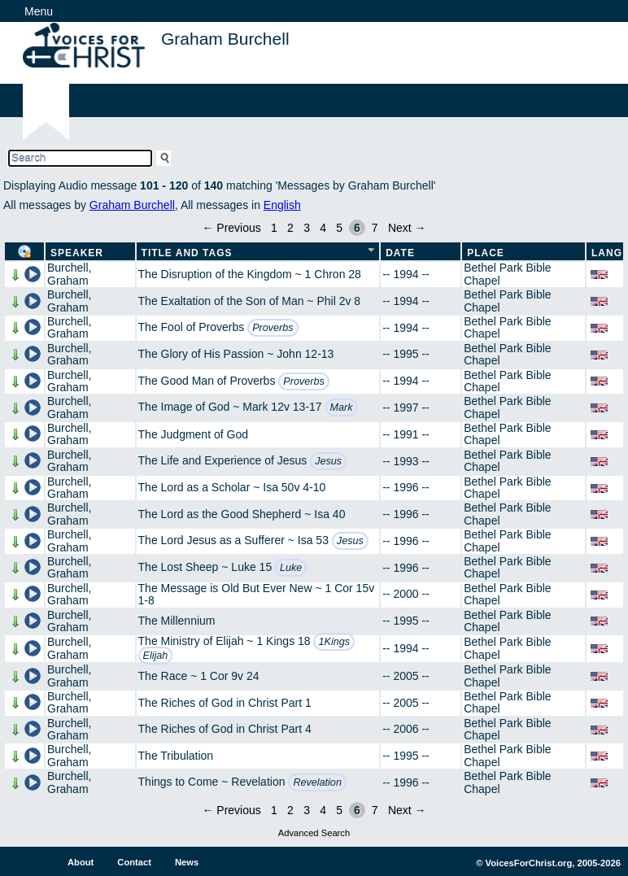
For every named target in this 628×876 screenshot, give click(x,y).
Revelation (317, 782)
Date (400, 253)
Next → (407, 227)
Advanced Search (314, 833)
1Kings (334, 641)
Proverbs (272, 327)
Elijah (155, 655)
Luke (291, 567)
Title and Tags (187, 253)
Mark (341, 407)
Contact (134, 862)
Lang (606, 253)
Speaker (76, 253)
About (81, 862)
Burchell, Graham (69, 273)
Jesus (328, 461)
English (282, 204)
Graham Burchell (132, 204)
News (186, 862)
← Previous (231, 227)
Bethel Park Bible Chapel (507, 273)
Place (485, 253)
